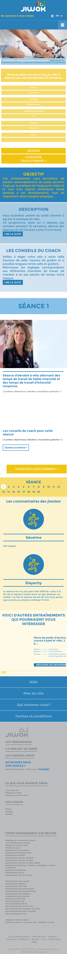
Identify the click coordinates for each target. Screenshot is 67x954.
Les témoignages (18, 742)
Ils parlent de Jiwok (21, 748)
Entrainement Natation (15, 870)
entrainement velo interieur (17, 896)
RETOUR (33, 151)
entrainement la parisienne (17, 850)
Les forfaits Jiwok (19, 755)
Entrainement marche (15, 855)
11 (54, 486)
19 (33, 491)
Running (9, 814)
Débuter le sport (12, 848)
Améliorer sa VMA (13, 793)
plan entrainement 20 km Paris (19, 906)
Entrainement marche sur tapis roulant (22, 863)
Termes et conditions (33, 716)
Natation (9, 811)
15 (13, 491)
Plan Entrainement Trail (15, 914)
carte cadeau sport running (17, 843)
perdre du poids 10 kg (15, 899)
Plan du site (33, 693)
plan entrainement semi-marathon (20, 911)
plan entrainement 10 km (16, 904)
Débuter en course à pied (16, 795)
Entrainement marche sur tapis (19, 860)
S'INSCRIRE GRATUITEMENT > (33, 159)
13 (3, 491)
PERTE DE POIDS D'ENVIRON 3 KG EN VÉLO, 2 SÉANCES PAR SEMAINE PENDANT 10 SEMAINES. (33, 61)
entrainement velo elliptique (18, 894)
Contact (52, 936)
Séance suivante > (15, 447)
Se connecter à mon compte (17, 15)
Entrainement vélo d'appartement (20, 891)
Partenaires (55, 939)
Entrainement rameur (14, 872)
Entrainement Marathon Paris (18, 853)
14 (8, 491)
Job (44, 939)
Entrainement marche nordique (19, 858)
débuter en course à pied (16, 845)
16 (18, 491)
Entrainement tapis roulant (17, 881)
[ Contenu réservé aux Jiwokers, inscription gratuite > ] (32, 391)
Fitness (8, 809)
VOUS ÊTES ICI (9, 60)
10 (48, 486)
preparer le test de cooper (17, 920)
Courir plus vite (12, 790)
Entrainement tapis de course (18, 875)
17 (23, 491)
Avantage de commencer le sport (20, 840)
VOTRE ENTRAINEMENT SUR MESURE (32, 60)
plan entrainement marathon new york (22, 909)
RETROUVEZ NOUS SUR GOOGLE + (18, 764)
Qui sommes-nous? (33, 705)
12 (58, 486)
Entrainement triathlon (15, 884)
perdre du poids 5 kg (14, 901)
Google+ (44, 769)
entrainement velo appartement (19, 889)
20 (38, 491)
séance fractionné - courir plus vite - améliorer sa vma (29, 922)
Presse (35, 939)
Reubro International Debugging (39, 950)
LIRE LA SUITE (12, 234)
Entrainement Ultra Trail (16, 886)
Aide (33, 682)
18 (28, 491)
